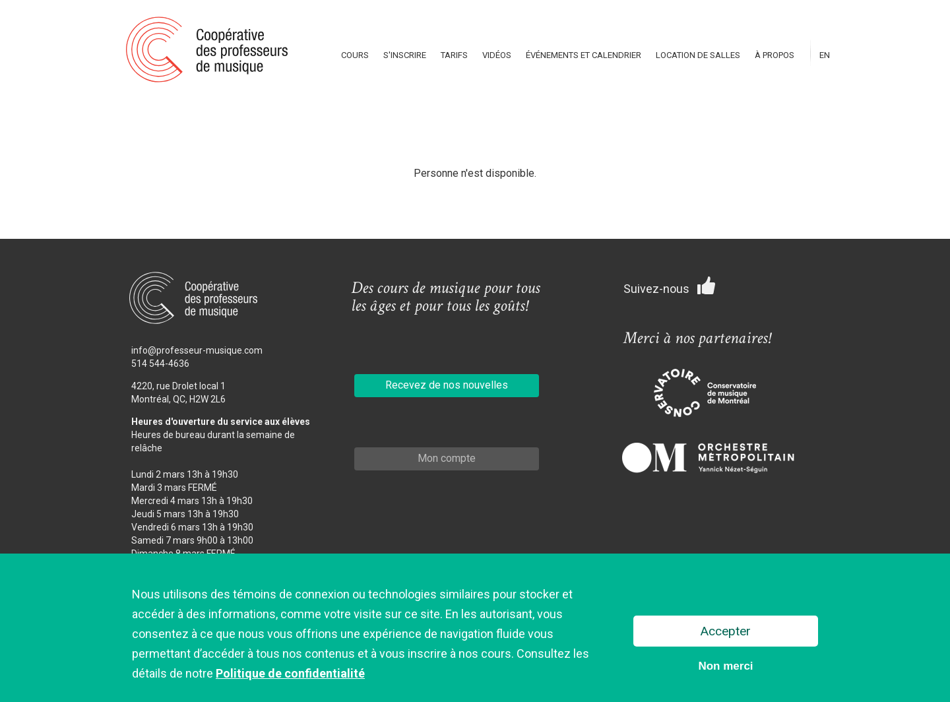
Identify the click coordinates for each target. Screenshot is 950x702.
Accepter (726, 632)
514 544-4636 (160, 363)
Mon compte (447, 458)
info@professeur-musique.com (197, 350)
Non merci (725, 667)
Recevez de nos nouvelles (446, 385)
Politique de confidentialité (290, 675)
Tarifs (454, 55)
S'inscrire (404, 55)
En (824, 55)
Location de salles (698, 55)
